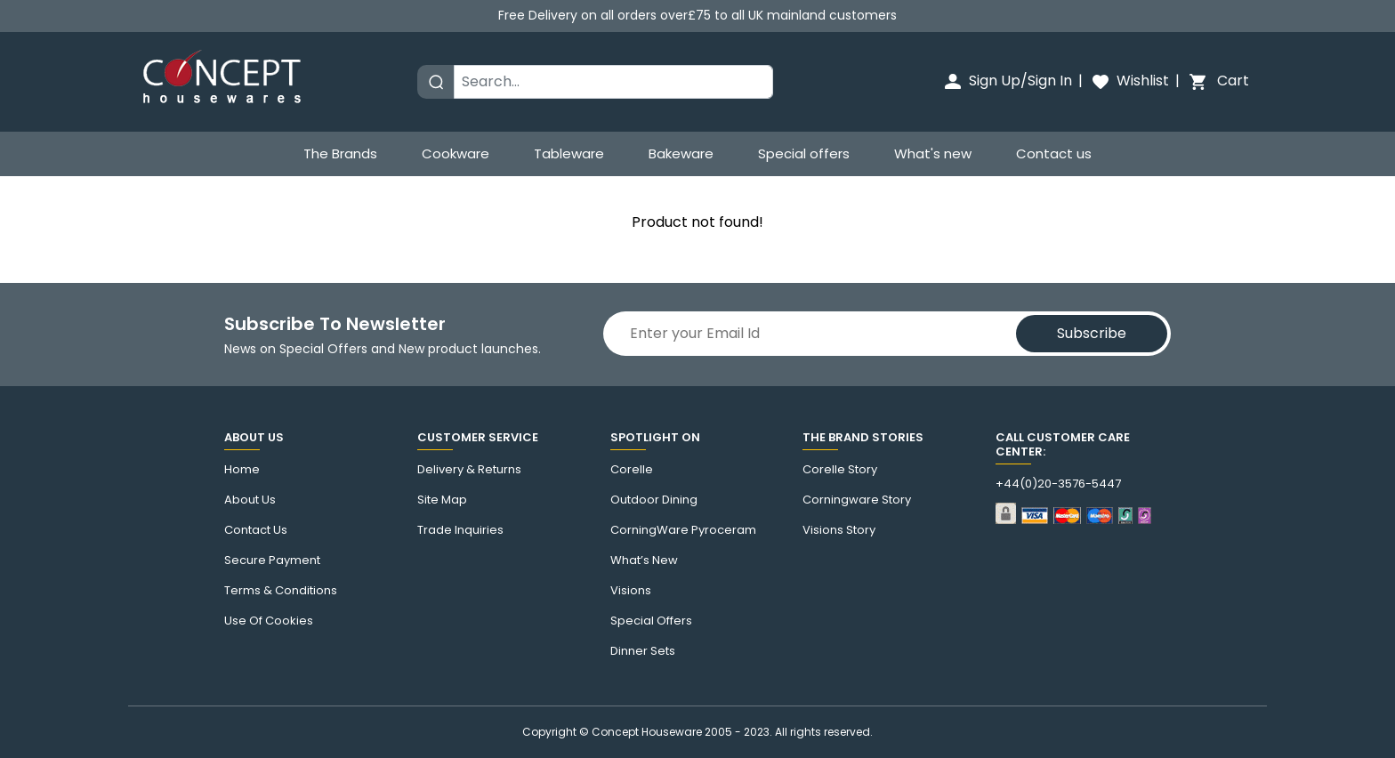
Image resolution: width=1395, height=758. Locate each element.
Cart (1218, 80)
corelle (631, 470)
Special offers (804, 153)
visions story (838, 530)
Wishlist (1129, 80)
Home (242, 470)
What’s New (644, 560)
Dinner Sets (642, 651)
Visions (630, 591)
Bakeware (681, 153)
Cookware (455, 153)
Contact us (1054, 153)
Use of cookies (268, 621)
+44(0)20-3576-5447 (1058, 484)
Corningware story (856, 500)
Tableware (569, 153)
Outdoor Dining (654, 500)
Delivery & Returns (469, 470)
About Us (250, 500)
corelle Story (839, 470)
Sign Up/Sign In (1007, 80)
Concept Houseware (647, 731)
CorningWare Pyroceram (683, 530)
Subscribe (1091, 333)
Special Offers (651, 621)
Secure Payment (272, 560)
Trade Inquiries (460, 530)
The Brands (340, 153)
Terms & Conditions (280, 591)
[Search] (613, 82)
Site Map (442, 500)
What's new (933, 153)
